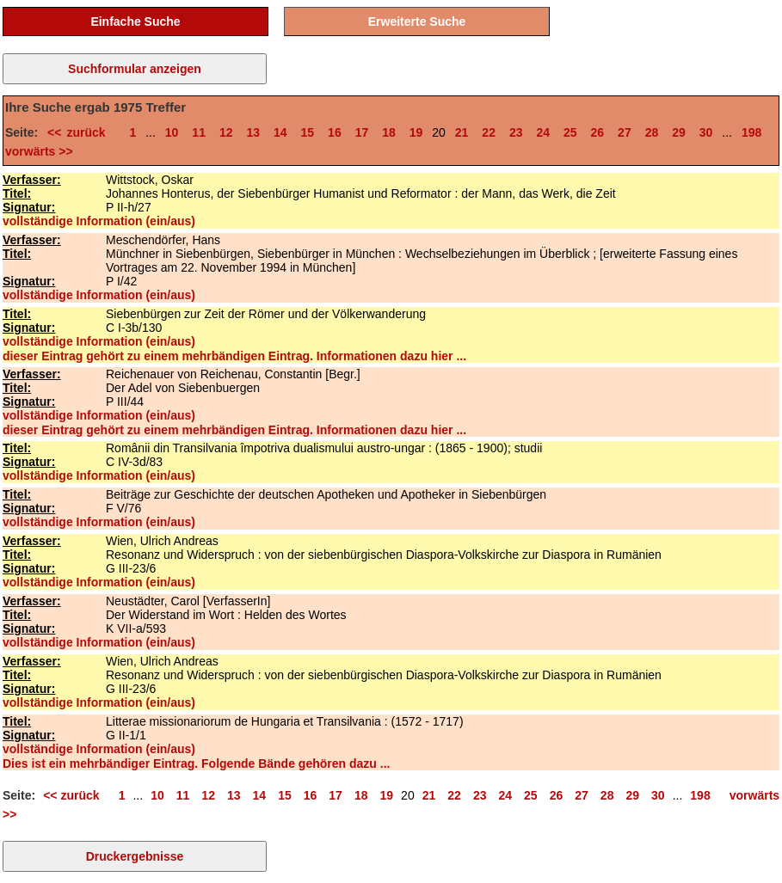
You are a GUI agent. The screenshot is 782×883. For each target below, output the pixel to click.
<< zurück (81, 132)
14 (280, 132)
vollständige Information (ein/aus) (99, 221)
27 (624, 132)
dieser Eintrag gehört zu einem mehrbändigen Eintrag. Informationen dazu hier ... (234, 356)
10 (172, 132)
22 (489, 132)
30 (706, 132)
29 (679, 132)
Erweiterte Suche (417, 21)
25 (570, 132)
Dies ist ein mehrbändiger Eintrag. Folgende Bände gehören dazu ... (196, 763)
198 (751, 132)
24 (543, 132)
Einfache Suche (135, 21)
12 (226, 132)
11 (199, 132)
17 (362, 132)
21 (462, 132)
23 (516, 132)
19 (416, 132)
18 (389, 132)
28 (652, 132)
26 (598, 132)
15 (308, 132)
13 (253, 132)
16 (335, 132)
